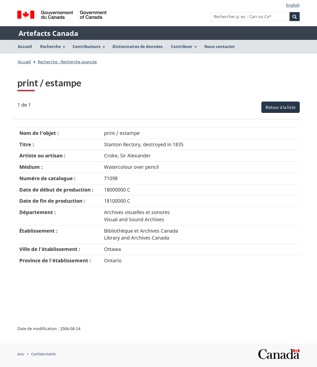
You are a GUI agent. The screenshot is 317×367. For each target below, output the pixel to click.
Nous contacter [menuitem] (219, 46)
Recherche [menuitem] (52, 46)
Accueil (24, 62)
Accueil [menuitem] (25, 46)
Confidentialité (43, 354)
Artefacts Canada (48, 33)
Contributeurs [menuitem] (89, 46)
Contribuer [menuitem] (184, 46)
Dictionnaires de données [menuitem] (137, 46)
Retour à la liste (280, 107)
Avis (20, 354)
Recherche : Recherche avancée (67, 62)
